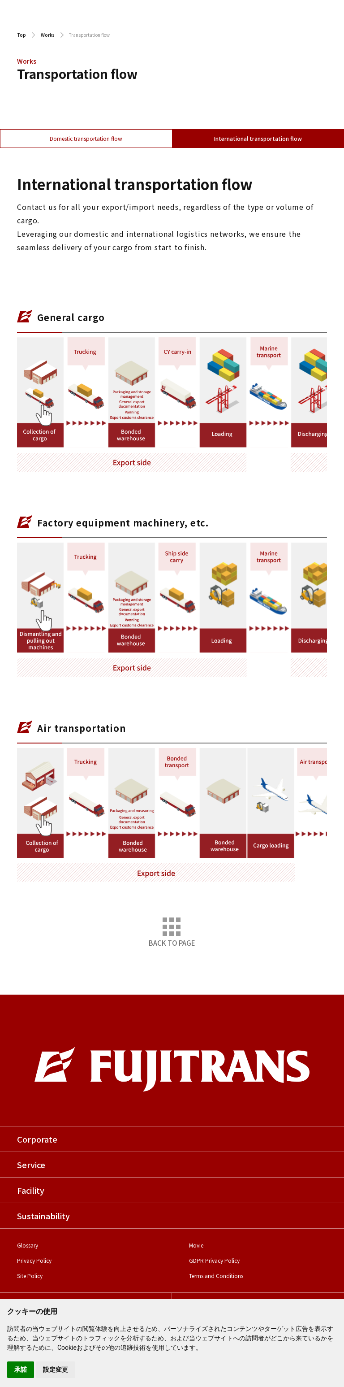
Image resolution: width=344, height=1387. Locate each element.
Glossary (27, 1245)
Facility (30, 1190)
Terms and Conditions (216, 1275)
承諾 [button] (20, 1369)
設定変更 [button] (55, 1369)
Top (21, 34)
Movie (196, 1245)
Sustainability (43, 1216)
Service (31, 1164)
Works (48, 34)
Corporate (37, 1139)
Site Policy (30, 1275)
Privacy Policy (34, 1260)
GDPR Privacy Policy (214, 1260)
